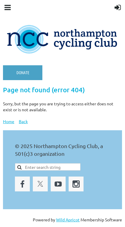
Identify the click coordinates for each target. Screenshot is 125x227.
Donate (22, 72)
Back (23, 121)
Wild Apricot (68, 219)
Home (8, 121)
